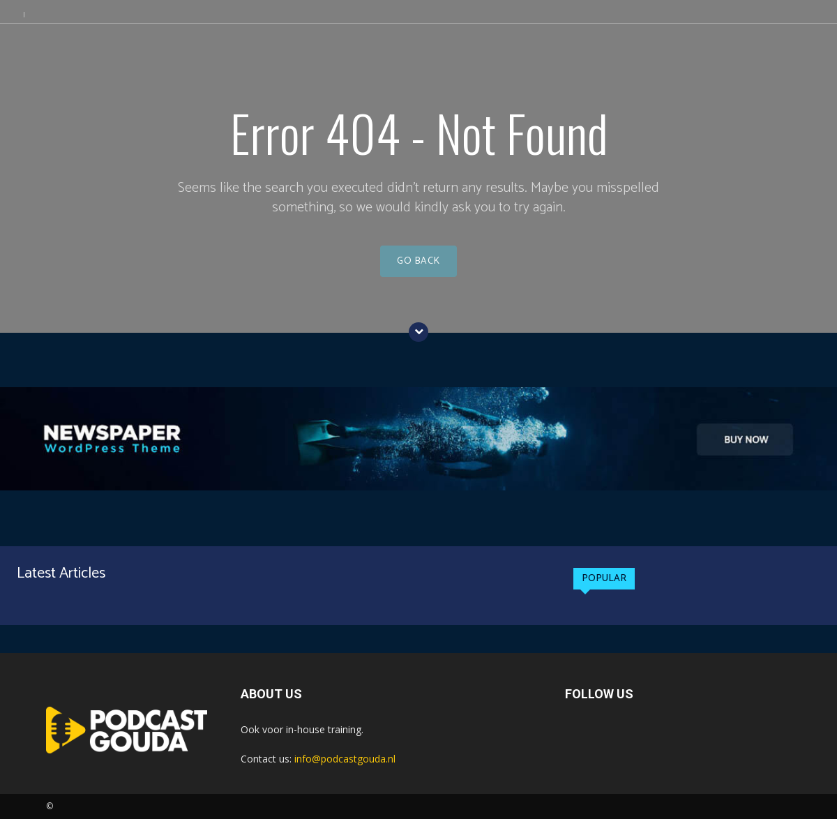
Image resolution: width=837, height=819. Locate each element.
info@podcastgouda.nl (344, 758)
